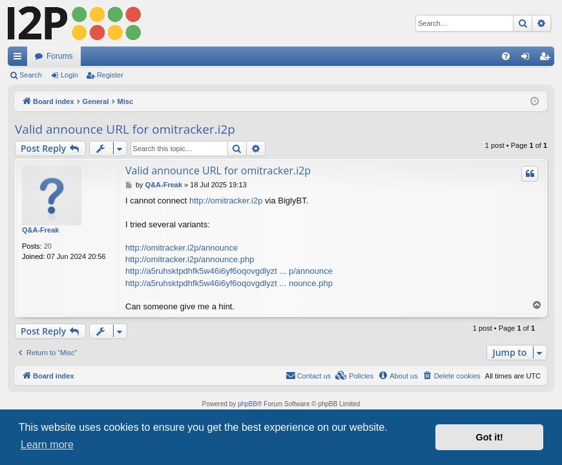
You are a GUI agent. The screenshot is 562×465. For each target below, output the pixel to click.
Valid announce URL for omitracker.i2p (125, 129)
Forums (60, 56)
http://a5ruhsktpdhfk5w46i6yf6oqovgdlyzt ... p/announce (229, 271)
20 (48, 246)
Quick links (20, 59)
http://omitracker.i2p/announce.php (189, 259)
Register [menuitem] (547, 59)
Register (110, 75)
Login (69, 75)
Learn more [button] (47, 444)
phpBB (247, 404)
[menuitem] (505, 56)
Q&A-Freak (40, 230)
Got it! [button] (489, 437)
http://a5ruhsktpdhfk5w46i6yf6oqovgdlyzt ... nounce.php (229, 283)
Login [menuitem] (528, 59)
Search (30, 75)
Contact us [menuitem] (308, 375)
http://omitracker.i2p (225, 200)
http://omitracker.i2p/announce (181, 248)
